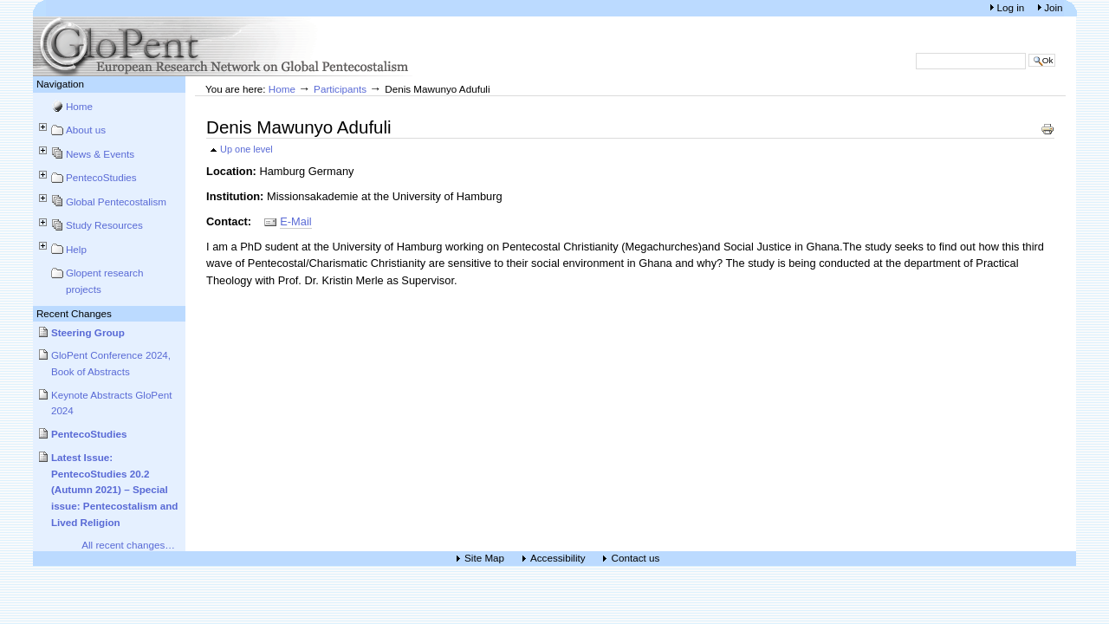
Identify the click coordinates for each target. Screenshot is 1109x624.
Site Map (484, 558)
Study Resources (104, 225)
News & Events (100, 153)
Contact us (635, 558)
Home (79, 106)
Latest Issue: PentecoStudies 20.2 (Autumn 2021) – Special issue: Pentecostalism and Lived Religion (114, 490)
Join (1053, 7)
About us (86, 129)
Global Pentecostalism (116, 201)
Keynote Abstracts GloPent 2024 (111, 403)
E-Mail (295, 221)
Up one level (246, 149)
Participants (340, 88)
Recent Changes (74, 313)
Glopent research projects (105, 281)
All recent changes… (128, 544)
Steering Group (88, 332)
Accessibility (558, 558)
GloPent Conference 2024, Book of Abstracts (111, 363)
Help (76, 249)
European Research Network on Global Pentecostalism (223, 46)
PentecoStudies (101, 177)
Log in (1011, 7)
